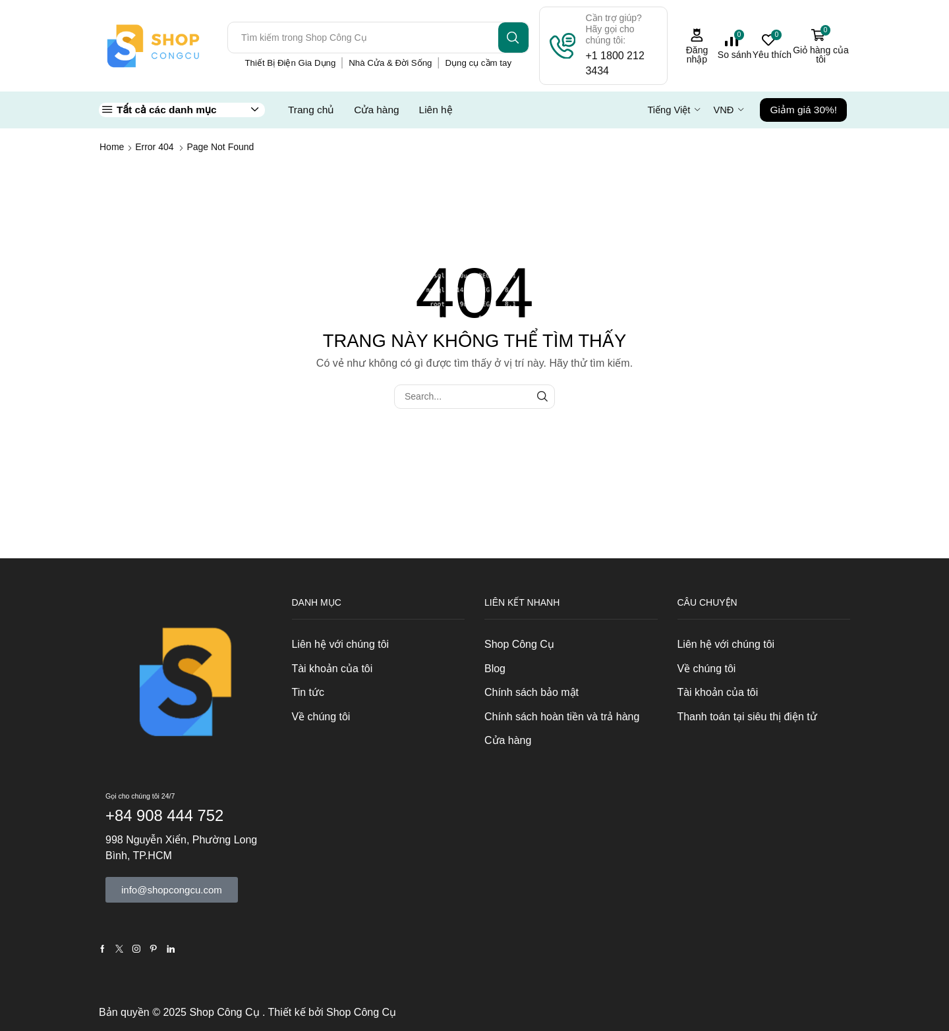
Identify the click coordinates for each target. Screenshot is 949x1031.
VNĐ (723, 110)
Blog (494, 668)
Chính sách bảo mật (531, 692)
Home (112, 147)
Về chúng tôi (321, 716)
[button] (171, 890)
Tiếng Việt (668, 110)
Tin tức (308, 692)
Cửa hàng (376, 109)
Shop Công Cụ (519, 644)
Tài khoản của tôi (332, 668)
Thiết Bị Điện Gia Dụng (289, 63)
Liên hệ (436, 109)
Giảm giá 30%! (803, 109)
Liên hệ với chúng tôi (340, 644)
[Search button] (513, 37)
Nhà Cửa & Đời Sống (390, 63)
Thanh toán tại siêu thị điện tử (747, 716)
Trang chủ (311, 109)
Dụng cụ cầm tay (478, 63)
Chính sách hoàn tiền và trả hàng (561, 716)
